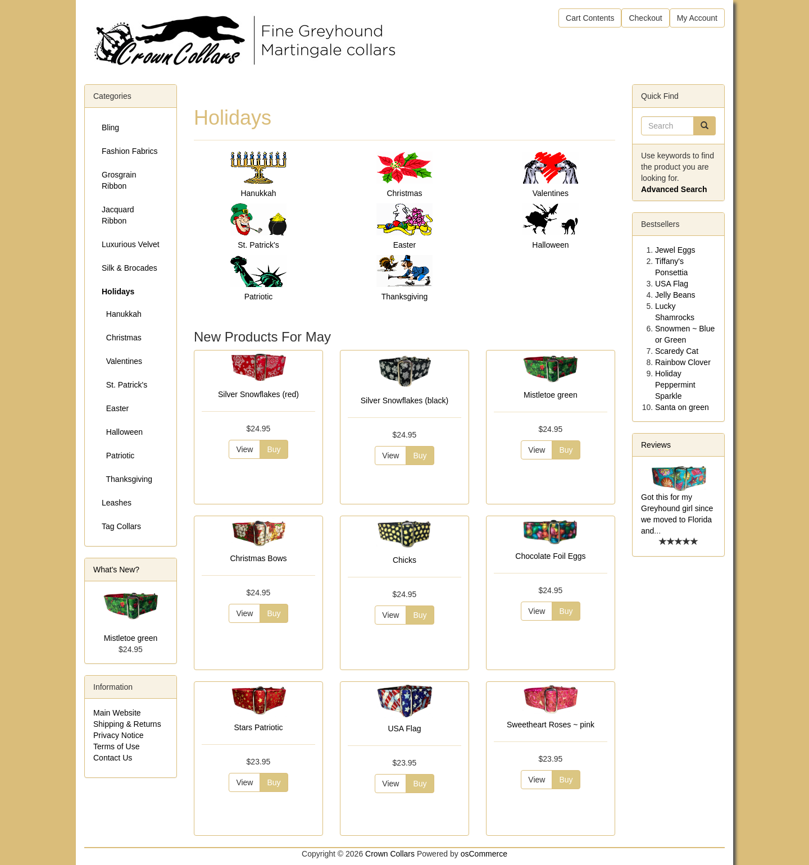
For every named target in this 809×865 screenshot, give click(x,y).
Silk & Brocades (129, 267)
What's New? (116, 569)
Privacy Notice (118, 735)
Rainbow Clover (683, 362)
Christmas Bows (258, 558)
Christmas (404, 193)
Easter (404, 244)
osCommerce (484, 853)
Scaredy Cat (676, 351)
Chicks (404, 560)
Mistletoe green (551, 394)
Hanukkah (258, 193)
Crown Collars (390, 853)
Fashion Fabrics (130, 151)
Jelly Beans (675, 294)
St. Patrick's (258, 244)
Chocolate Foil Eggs (550, 556)
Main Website (117, 712)
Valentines (551, 193)
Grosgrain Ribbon (119, 180)
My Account (697, 17)
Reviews (656, 444)
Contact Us (112, 757)
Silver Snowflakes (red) (258, 394)
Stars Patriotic (258, 727)
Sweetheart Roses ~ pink (550, 724)
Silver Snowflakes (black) (404, 400)
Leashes (116, 502)
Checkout (645, 17)
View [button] (244, 449)
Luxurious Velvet (131, 244)
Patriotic (258, 296)
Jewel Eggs (675, 249)
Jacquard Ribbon (118, 215)
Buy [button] (273, 449)
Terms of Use (116, 746)
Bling (110, 127)
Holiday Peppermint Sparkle (675, 384)
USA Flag (404, 728)
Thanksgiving (404, 296)
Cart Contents (590, 17)
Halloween (550, 244)
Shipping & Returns (127, 724)
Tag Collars (121, 526)
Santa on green (682, 407)
